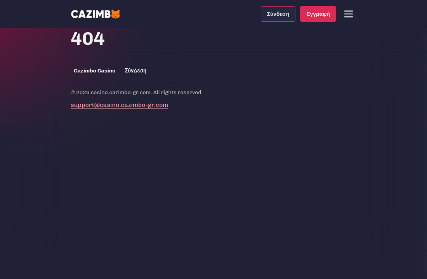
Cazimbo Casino (95, 70)
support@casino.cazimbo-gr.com (119, 104)
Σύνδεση (278, 14)
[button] (348, 14)
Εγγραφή (318, 14)
